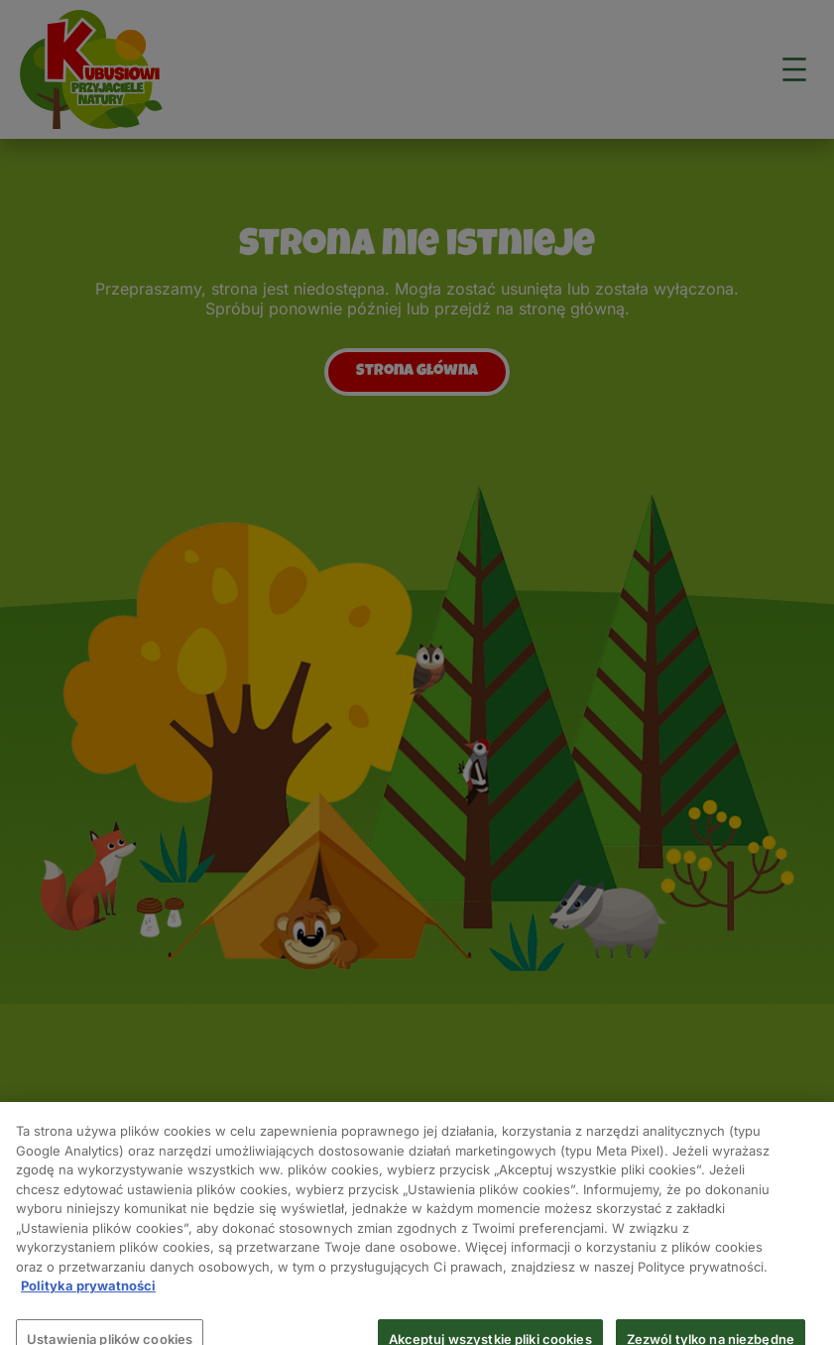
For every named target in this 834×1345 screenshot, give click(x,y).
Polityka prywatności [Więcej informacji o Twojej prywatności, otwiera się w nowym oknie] (88, 1292)
